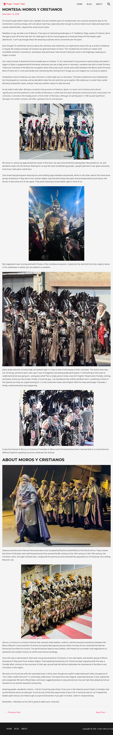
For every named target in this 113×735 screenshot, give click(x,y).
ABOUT (99, 4)
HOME (81, 4)
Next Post (101, 712)
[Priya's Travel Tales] (13, 4)
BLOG (90, 4)
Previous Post (13, 712)
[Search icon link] (109, 4)
